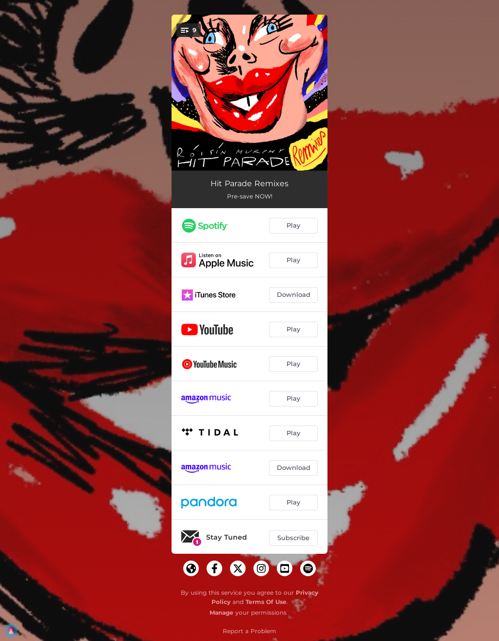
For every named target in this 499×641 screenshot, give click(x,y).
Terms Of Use (266, 601)
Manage (221, 612)
